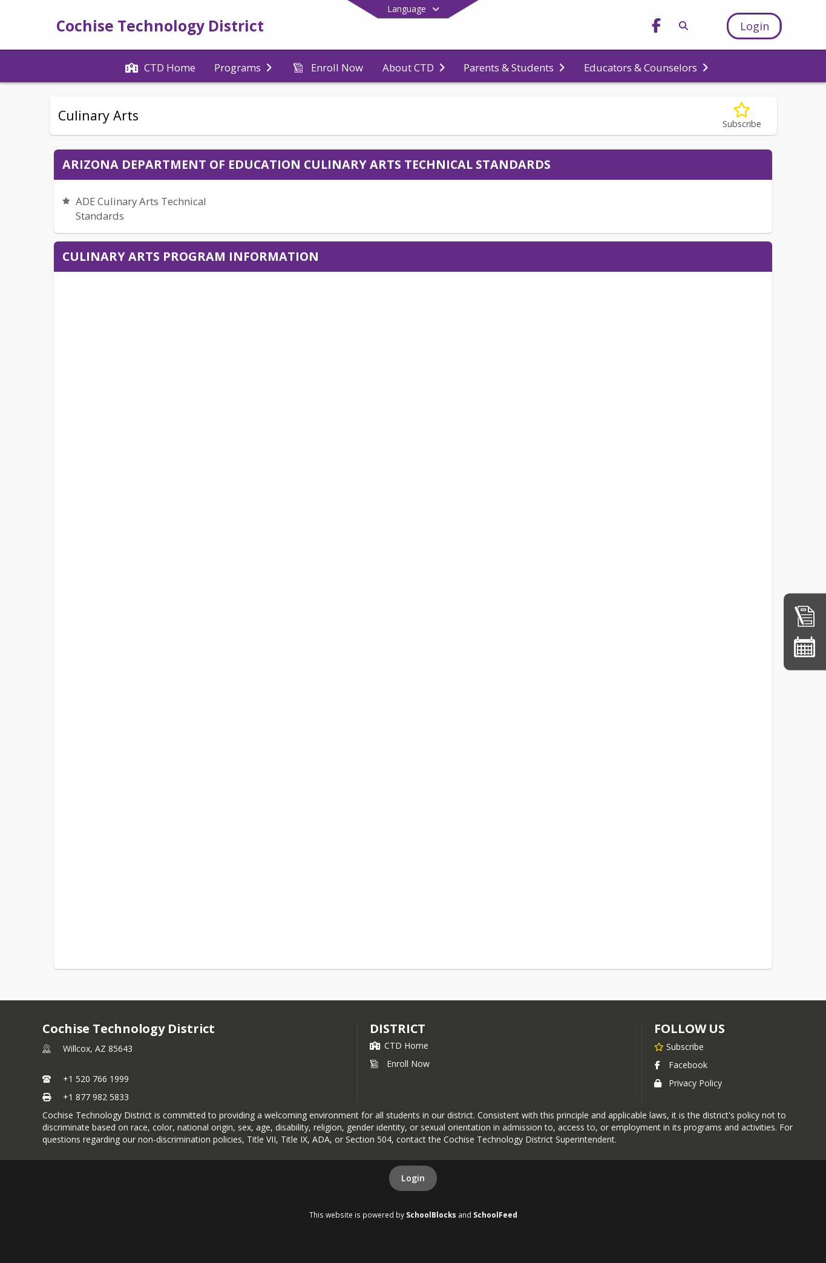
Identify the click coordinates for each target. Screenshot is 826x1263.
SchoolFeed (495, 1214)
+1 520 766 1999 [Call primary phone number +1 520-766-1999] (96, 1078)
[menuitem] (160, 66)
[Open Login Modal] (754, 26)
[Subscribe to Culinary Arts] (742, 116)
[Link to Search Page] (682, 25)
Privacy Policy (688, 1083)
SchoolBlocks (431, 1214)
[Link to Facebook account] (656, 27)
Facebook (680, 1065)
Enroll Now (400, 1063)
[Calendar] (805, 647)
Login (413, 1178)
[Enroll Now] (805, 616)
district (397, 1028)
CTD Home (399, 1045)
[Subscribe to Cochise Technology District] (679, 1046)
